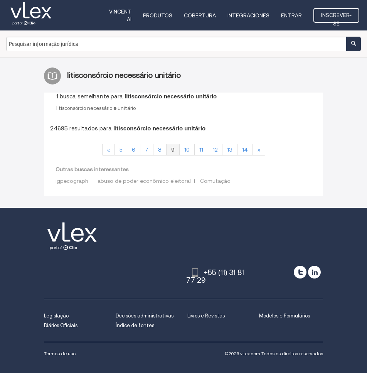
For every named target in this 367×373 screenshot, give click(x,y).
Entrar (291, 15)
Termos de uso (60, 353)
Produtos (157, 15)
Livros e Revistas (206, 316)
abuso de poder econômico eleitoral (144, 181)
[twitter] (300, 272)
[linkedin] (314, 272)
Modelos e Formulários (284, 316)
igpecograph (72, 181)
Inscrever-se (336, 17)
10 (187, 150)
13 (229, 150)
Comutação (215, 181)
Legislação (56, 316)
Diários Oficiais (60, 325)
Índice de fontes (135, 325)
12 (215, 150)
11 (201, 150)
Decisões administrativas (144, 316)
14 (245, 150)
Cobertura (200, 15)
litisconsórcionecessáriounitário (96, 108)
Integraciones (248, 15)
